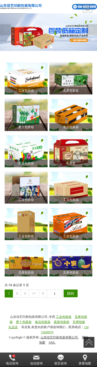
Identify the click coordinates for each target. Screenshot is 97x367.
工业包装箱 (63, 317)
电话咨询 (12, 359)
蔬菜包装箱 (61, 322)
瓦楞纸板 (79, 322)
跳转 (70, 293)
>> (34, 293)
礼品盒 (13, 327)
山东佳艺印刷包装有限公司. (60, 337)
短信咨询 (36, 359)
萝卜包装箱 (24, 322)
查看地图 (85, 359)
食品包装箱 (42, 322)
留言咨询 (60, 359)
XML (52, 342)
